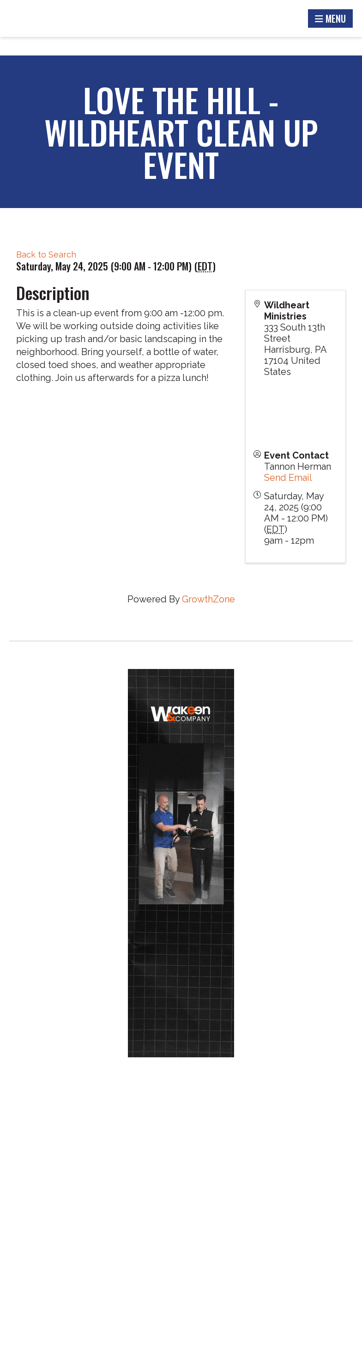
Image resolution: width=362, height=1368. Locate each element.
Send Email (288, 477)
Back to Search (46, 254)
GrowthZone (208, 599)
